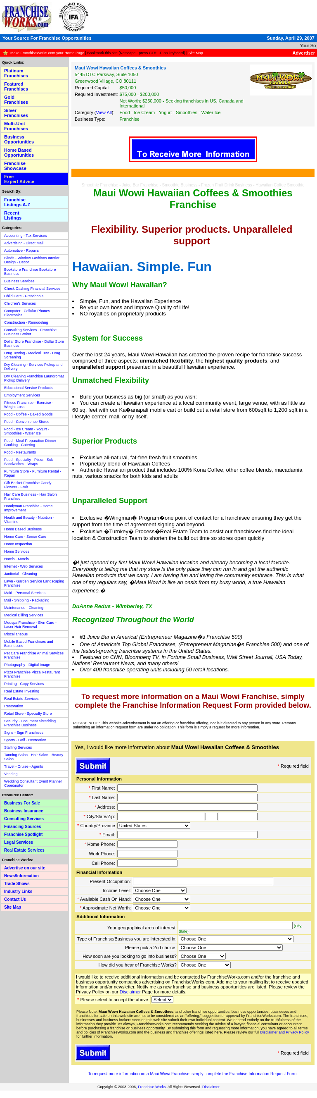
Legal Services (18, 842)
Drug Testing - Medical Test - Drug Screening (32, 355)
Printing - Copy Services (24, 684)
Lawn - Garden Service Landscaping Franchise (34, 583)
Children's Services (20, 303)
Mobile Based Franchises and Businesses (28, 644)
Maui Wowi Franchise (169, 1074)
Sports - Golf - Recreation (25, 740)
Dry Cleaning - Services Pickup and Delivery (33, 367)
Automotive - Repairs (21, 250)
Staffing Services (18, 747)
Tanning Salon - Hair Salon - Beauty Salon (33, 757)
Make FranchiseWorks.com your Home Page (47, 53)
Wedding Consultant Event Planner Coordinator (33, 783)
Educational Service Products (28, 388)
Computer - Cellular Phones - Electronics (28, 313)
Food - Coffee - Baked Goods (28, 414)
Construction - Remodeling (26, 322)
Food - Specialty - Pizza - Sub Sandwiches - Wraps (28, 462)
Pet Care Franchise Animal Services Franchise (34, 655)
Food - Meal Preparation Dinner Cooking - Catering (30, 443)
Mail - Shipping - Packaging (27, 600)
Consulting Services (24, 818)
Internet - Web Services (23, 566)
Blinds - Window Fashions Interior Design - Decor (31, 260)
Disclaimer (130, 991)
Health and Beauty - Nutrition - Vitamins (29, 520)
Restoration (13, 706)
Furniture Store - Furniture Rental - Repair (32, 473)
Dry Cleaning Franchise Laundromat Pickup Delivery (34, 378)
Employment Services (22, 395)
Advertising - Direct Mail (23, 243)
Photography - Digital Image (27, 665)
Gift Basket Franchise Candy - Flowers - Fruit (29, 485)
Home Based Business (23, 529)
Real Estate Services (21, 699)
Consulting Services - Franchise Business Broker (30, 332)
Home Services (16, 551)
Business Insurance (23, 811)
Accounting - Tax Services (25, 236)
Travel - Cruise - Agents (23, 766)
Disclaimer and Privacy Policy (284, 1032)
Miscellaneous (16, 634)
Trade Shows (17, 883)
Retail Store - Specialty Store (28, 713)
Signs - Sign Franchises (23, 732)
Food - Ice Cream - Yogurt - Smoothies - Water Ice (26, 431)
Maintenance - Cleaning (23, 608)
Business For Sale (22, 803)
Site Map (195, 53)
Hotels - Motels (16, 559)
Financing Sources (22, 826)
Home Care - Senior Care (25, 537)
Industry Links (18, 891)
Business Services (19, 281)
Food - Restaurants (20, 452)
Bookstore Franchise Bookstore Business (30, 271)
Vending (11, 774)
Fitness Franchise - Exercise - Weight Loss (28, 405)
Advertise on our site (24, 868)
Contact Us (15, 899)
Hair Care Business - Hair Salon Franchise (30, 496)
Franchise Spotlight (23, 834)
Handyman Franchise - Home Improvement (28, 508)
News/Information (21, 876)
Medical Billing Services (23, 615)
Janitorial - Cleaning (20, 574)
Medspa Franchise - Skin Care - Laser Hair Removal (30, 625)
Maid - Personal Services (24, 593)
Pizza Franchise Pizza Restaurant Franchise (32, 674)
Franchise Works (152, 1087)
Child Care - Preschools (23, 296)
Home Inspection (18, 544)
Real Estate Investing (21, 691)
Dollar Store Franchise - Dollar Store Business (34, 343)
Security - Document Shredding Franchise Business (30, 723)
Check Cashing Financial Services (32, 288)
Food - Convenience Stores (27, 422)
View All (103, 112)
